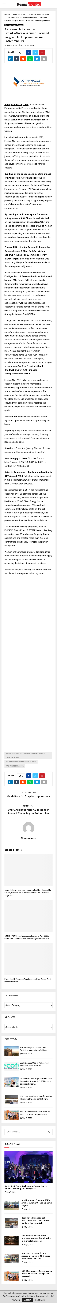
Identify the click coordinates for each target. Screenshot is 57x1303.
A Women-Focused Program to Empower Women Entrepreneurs (25, 755)
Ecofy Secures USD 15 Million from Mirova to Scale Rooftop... (34, 1064)
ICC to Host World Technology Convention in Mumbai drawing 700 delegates (25, 1187)
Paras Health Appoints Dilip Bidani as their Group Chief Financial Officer (27, 980)
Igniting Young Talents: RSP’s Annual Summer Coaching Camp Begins (37, 1202)
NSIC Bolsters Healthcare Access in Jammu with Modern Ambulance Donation (36, 1256)
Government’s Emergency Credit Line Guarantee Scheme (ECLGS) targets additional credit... (36, 1081)
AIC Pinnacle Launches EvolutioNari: (21, 761)
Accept (27, 1300)
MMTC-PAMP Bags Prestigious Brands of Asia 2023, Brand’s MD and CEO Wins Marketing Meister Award (26, 937)
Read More (40, 1300)
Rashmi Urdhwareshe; (15, 766)
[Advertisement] (28, 661)
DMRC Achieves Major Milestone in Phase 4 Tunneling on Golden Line (28, 812)
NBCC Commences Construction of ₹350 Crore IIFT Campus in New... (35, 1113)
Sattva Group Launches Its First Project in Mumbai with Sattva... (33, 1049)
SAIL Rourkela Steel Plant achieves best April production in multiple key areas (36, 1238)
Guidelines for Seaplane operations (28, 796)
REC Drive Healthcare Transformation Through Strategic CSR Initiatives (36, 1098)
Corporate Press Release (14, 25)
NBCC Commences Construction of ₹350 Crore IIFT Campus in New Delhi (37, 1273)
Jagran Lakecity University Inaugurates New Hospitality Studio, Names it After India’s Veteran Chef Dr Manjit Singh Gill (27, 892)
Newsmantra (12, 45)
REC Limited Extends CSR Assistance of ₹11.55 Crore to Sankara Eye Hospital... (35, 1220)
